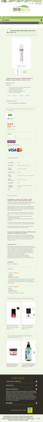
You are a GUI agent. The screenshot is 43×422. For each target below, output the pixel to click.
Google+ (21, 95)
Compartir (14, 95)
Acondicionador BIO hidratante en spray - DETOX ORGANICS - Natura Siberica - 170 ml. (28, 365)
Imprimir (11, 118)
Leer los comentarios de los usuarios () (17, 103)
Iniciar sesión (38, 3)
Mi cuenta (9, 403)
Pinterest (28, 95)
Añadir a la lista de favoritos (13, 144)
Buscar (41, 23)
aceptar (38, 418)
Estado (7, 85)
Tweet (8, 95)
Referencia (8, 83)
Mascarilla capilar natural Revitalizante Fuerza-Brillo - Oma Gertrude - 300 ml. (12, 365)
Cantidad (9, 133)
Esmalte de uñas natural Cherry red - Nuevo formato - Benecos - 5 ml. (13, 327)
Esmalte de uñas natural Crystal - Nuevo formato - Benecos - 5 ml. (27, 327)
